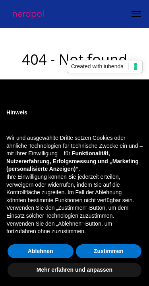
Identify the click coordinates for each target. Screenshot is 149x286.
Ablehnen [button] (40, 251)
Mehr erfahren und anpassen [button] (74, 270)
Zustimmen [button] (109, 251)
